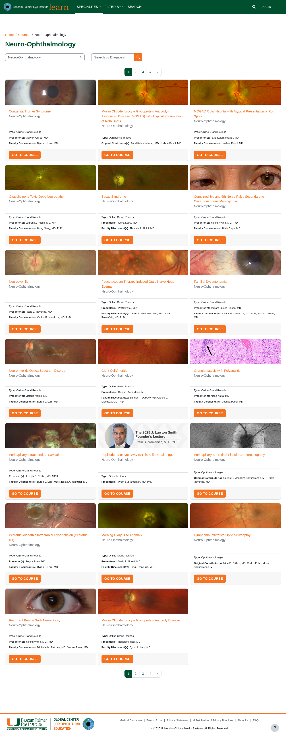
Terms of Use (151, 721)
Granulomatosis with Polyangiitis (214, 371)
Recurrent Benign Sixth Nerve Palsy (46, 627)
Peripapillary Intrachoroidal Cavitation (47, 456)
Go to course (35, 153)
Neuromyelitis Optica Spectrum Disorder (49, 371)
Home (20, 28)
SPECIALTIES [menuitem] (87, 6)
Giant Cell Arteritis (118, 371)
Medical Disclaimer (127, 721)
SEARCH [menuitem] (135, 6)
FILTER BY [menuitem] (112, 6)
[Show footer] (275, 728)
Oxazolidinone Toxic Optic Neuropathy (48, 194)
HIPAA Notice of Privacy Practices (209, 721)
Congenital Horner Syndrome (41, 105)
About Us (239, 721)
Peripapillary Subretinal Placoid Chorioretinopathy (227, 456)
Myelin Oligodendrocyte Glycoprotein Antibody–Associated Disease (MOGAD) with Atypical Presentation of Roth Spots (140, 110)
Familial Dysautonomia (207, 280)
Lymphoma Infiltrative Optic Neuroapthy (219, 541)
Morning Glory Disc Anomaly (126, 541)
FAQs (253, 721)
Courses (35, 28)
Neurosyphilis (30, 280)
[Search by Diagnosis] (123, 51)
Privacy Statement (174, 721)
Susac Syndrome (118, 194)
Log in (266, 6)
